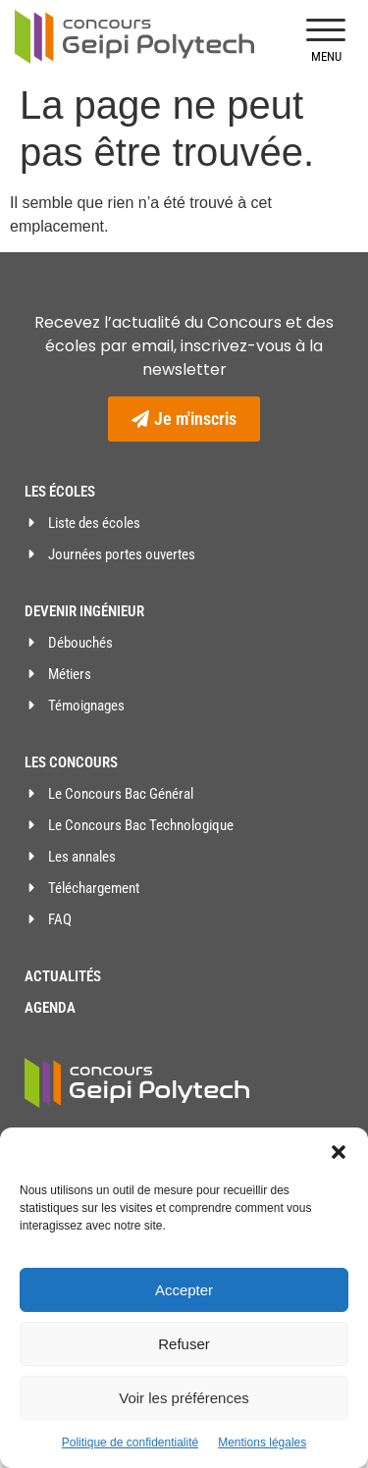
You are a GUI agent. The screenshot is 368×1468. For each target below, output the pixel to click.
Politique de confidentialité (130, 1442)
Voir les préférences (184, 1397)
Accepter (184, 1290)
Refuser (184, 1344)
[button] (338, 1152)
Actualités (63, 976)
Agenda (50, 1008)
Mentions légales (262, 1442)
